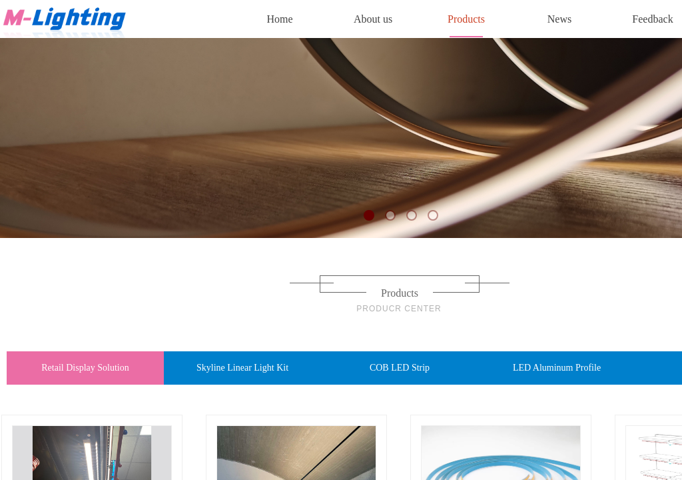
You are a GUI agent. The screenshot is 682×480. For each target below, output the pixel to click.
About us (373, 19)
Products (466, 19)
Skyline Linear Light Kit (242, 368)
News (559, 19)
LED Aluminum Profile (557, 368)
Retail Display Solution (85, 368)
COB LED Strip (400, 368)
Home (279, 19)
